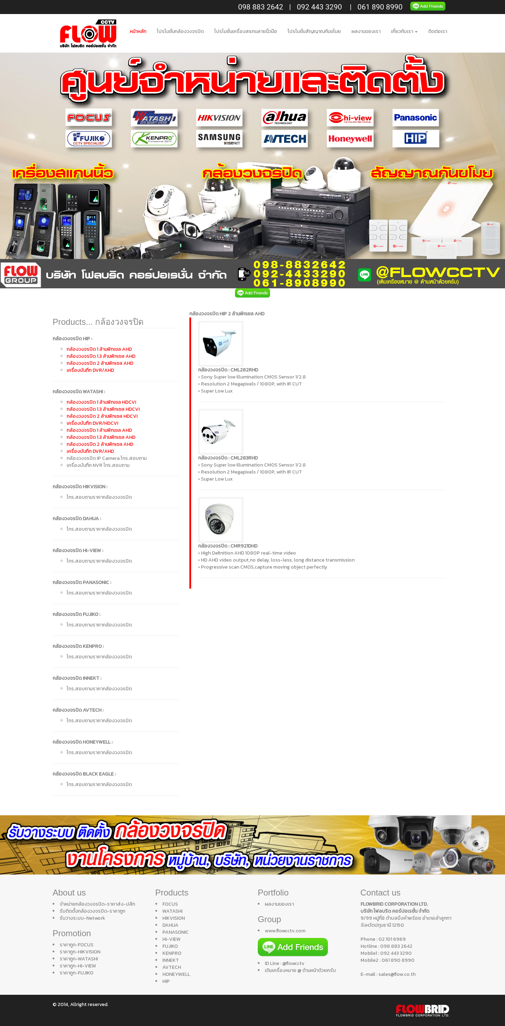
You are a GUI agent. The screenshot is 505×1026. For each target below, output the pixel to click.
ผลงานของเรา (366, 31)
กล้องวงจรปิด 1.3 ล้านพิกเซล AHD (101, 356)
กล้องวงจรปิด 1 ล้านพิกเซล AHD (99, 349)
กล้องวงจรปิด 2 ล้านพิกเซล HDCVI (102, 416)
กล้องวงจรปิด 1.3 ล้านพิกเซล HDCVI (103, 409)
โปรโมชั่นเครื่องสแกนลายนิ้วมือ (245, 31)
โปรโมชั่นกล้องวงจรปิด (180, 31)
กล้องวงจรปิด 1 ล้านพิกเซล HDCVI (101, 402)
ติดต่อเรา (437, 31)
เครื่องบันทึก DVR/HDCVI (92, 423)
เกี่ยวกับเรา (404, 31)
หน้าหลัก (138, 31)
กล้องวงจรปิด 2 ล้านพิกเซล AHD (100, 363)
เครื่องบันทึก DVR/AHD (90, 370)
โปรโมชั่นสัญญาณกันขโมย (314, 31)
